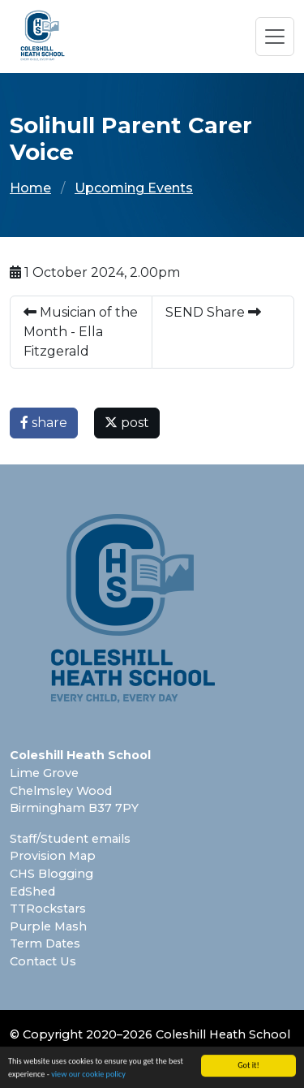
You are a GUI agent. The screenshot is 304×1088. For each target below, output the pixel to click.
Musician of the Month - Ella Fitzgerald (81, 331)
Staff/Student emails (70, 838)
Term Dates (45, 943)
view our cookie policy (88, 1075)
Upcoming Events (134, 188)
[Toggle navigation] (274, 36)
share (43, 422)
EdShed (32, 891)
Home (30, 188)
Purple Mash (48, 926)
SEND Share (213, 312)
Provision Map (53, 855)
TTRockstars (48, 908)
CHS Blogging (51, 873)
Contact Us (43, 961)
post (127, 422)
